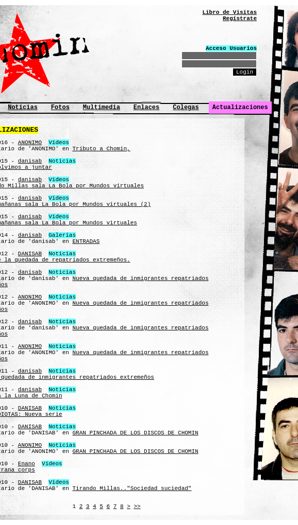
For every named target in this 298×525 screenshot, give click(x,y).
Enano (26, 464)
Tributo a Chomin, (101, 149)
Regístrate (240, 18)
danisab (30, 161)
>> (137, 506)
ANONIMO (30, 142)
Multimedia (101, 107)
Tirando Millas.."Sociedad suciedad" (131, 488)
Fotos (60, 107)
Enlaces (146, 107)
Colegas (185, 107)
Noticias (23, 107)
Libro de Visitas (229, 12)
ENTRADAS (86, 241)
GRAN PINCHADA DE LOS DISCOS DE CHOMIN (135, 433)
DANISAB (30, 254)
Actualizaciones (240, 107)
